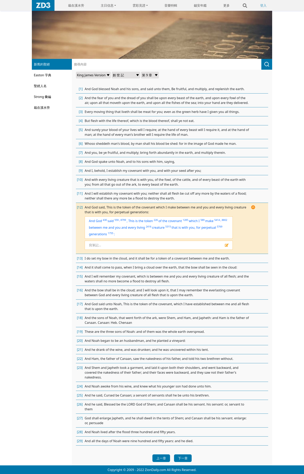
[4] (81, 121)
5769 (219, 226)
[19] (80, 331)
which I (194, 221)
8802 (224, 220)
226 (156, 220)
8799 (123, 220)
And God (95, 221)
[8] (81, 161)
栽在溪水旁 (76, 5)
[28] (80, 432)
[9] (81, 170)
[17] (80, 304)
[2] (81, 98)
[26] (80, 404)
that (174, 227)
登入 (263, 5)
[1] (81, 89)
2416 (148, 226)
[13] (80, 258)
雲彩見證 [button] (139, 5)
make (209, 221)
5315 (168, 226)
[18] (80, 318)
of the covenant (170, 221)
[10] (80, 179)
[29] (80, 441)
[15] (80, 276)
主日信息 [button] (107, 5)
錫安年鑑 (200, 5)
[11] (80, 193)
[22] (80, 358)
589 (202, 220)
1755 (110, 233)
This (131, 221)
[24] (80, 386)
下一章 (183, 458)
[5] (81, 130)
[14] (80, 267)
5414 (217, 220)
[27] (80, 418)
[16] (80, 290)
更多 (226, 5)
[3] (81, 112)
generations (98, 234)
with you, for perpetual (199, 227)
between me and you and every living (117, 227)
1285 (185, 220)
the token (146, 221)
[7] (81, 152)
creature (158, 227)
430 (105, 220)
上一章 (161, 458)
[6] (81, 143)
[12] (80, 207)
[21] (80, 349)
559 (117, 220)
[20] (80, 340)
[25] (80, 395)
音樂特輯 (170, 5)
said (111, 221)
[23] (80, 367)
